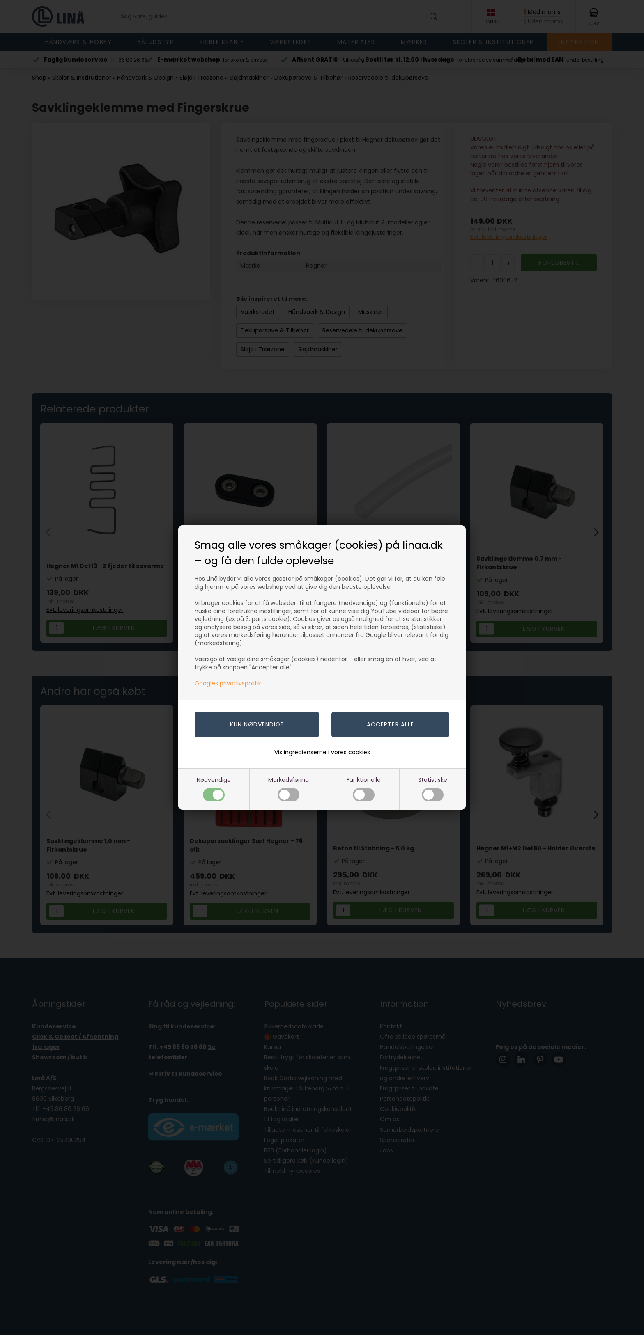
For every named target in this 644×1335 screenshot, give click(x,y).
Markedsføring (288, 788)
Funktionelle (364, 788)
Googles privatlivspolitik (228, 683)
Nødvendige (214, 788)
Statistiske (432, 788)
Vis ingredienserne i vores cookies (322, 752)
